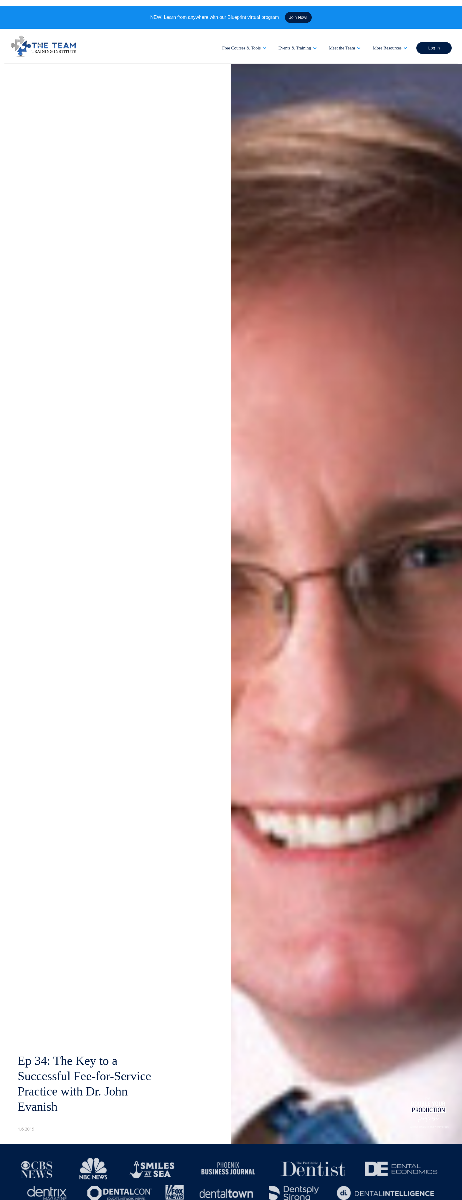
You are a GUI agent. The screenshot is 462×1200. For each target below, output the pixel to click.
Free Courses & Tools (241, 48)
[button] (244, 48)
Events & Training (294, 48)
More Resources (387, 48)
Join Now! (298, 17)
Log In (434, 48)
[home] (44, 46)
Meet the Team (342, 48)
